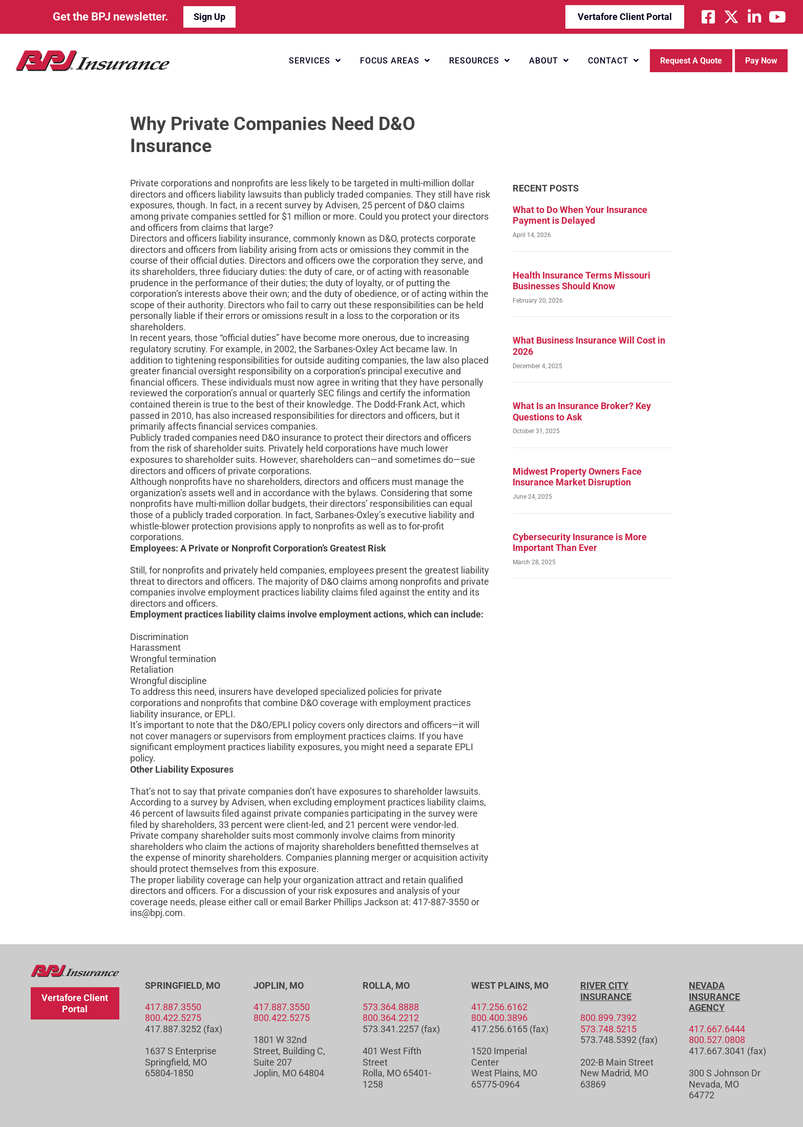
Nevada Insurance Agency (714, 996)
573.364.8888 (391, 1007)
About (549, 60)
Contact (613, 60)
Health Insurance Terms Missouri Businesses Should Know (581, 281)
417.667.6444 (717, 1029)
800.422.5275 (173, 1017)
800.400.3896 (499, 1017)
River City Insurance (605, 991)
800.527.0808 (717, 1039)
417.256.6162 (499, 1007)
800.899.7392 (608, 1017)
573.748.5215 (608, 1029)
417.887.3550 (173, 1007)
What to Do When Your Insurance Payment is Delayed (580, 215)
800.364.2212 (391, 1017)
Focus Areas (395, 60)
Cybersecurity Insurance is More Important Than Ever (580, 542)
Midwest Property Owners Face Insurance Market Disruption (577, 477)
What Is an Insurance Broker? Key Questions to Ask (582, 411)
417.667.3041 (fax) (727, 1051)
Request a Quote (691, 61)
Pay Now (761, 61)
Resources (479, 60)
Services (315, 60)
